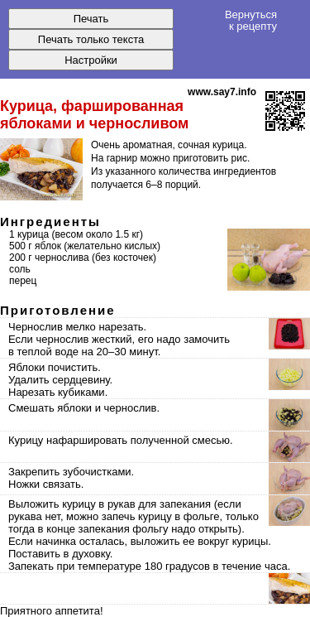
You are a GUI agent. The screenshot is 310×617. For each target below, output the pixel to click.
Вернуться (251, 19)
